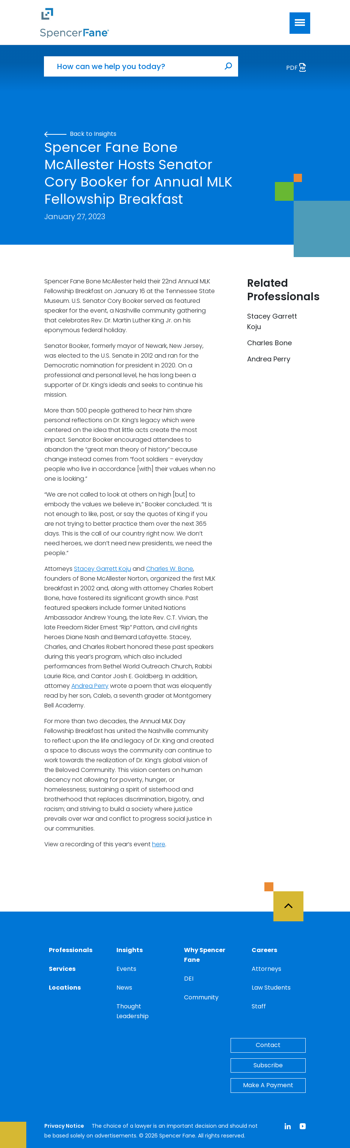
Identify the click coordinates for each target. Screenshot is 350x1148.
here (158, 844)
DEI (188, 978)
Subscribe (268, 1065)
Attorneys (266, 968)
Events (126, 968)
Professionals (70, 950)
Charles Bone (269, 343)
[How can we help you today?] (131, 66)
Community (201, 997)
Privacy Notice (64, 1126)
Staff (259, 1006)
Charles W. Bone (169, 568)
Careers (264, 950)
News (124, 987)
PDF (298, 68)
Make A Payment (268, 1085)
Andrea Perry (90, 686)
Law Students (271, 987)
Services (62, 968)
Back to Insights (80, 133)
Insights (129, 950)
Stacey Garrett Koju (102, 568)
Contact (268, 1045)
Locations (65, 987)
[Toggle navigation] (300, 23)
